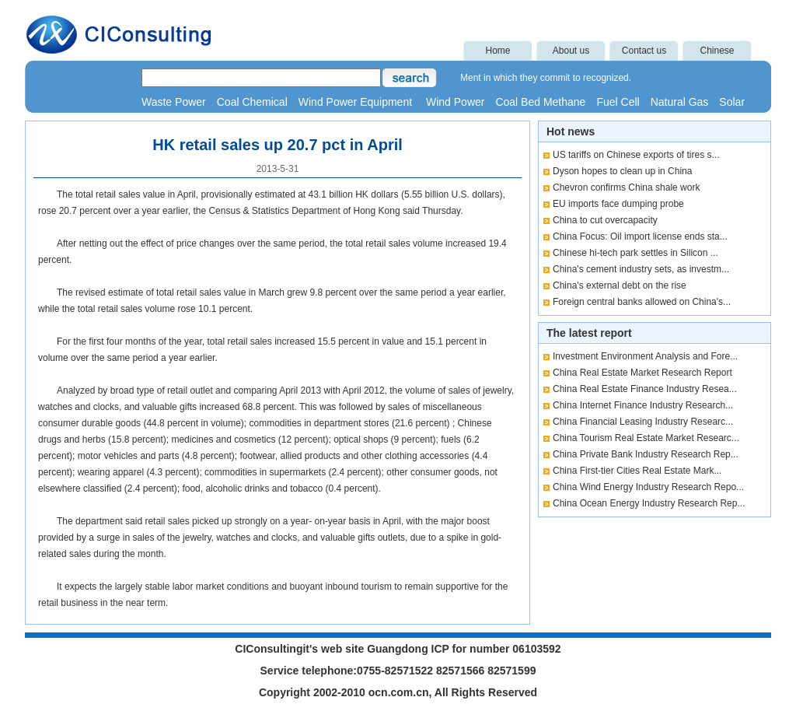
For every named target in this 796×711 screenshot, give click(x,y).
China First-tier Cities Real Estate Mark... (637, 470)
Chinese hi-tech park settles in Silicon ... (635, 252)
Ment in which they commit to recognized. (545, 77)
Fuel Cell (617, 102)
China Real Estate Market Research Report (642, 372)
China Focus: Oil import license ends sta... (640, 236)
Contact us (644, 50)
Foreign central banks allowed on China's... (642, 301)
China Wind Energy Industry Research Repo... (648, 487)
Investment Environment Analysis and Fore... (645, 356)
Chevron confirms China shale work (626, 187)
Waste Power (173, 102)
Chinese (717, 50)
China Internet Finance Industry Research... (643, 405)
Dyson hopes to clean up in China (622, 171)
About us (571, 50)
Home (497, 50)
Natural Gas (680, 102)
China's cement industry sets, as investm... (641, 269)
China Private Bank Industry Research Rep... (645, 454)
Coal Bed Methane (540, 102)
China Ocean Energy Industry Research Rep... (649, 503)
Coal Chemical (252, 102)
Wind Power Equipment (356, 102)
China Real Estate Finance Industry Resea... (645, 389)
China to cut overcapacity (605, 220)
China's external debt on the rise (619, 285)
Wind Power (455, 102)
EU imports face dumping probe (618, 203)
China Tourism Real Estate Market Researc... (646, 438)
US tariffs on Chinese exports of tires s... (636, 154)
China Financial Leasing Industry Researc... (643, 421)
